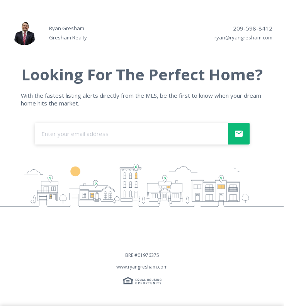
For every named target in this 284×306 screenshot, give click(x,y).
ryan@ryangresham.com (243, 37)
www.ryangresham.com (142, 267)
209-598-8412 (252, 28)
